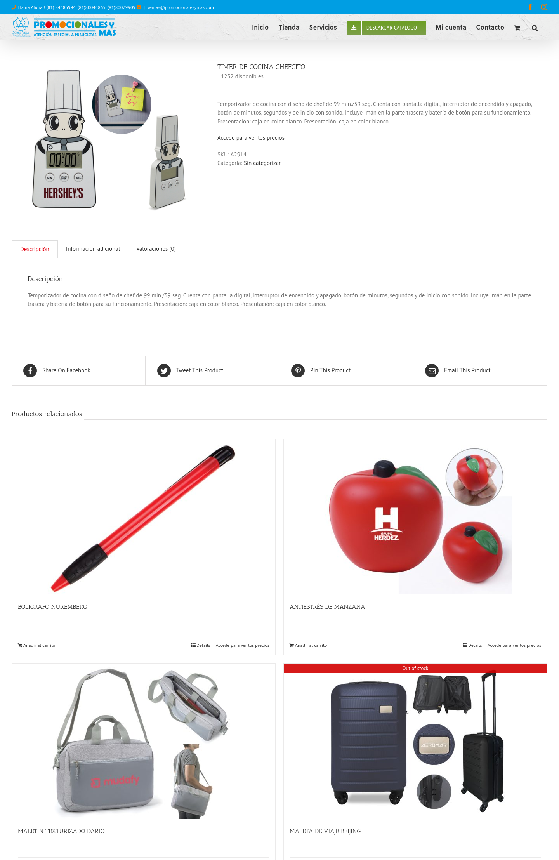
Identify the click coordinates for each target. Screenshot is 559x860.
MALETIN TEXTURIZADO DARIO (61, 831)
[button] (535, 27)
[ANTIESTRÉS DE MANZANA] (415, 516)
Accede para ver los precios (251, 137)
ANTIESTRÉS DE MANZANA (327, 606)
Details (203, 645)
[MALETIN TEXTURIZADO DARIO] (143, 741)
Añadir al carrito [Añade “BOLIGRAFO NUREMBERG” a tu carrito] (39, 645)
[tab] (35, 249)
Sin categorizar (262, 163)
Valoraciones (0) (156, 248)
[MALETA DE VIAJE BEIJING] (415, 741)
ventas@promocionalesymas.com (180, 7)
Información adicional (93, 248)
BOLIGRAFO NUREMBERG (52, 606)
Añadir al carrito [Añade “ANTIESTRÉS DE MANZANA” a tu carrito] (311, 645)
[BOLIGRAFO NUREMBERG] (143, 516)
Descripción (34, 249)
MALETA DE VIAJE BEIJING (325, 831)
